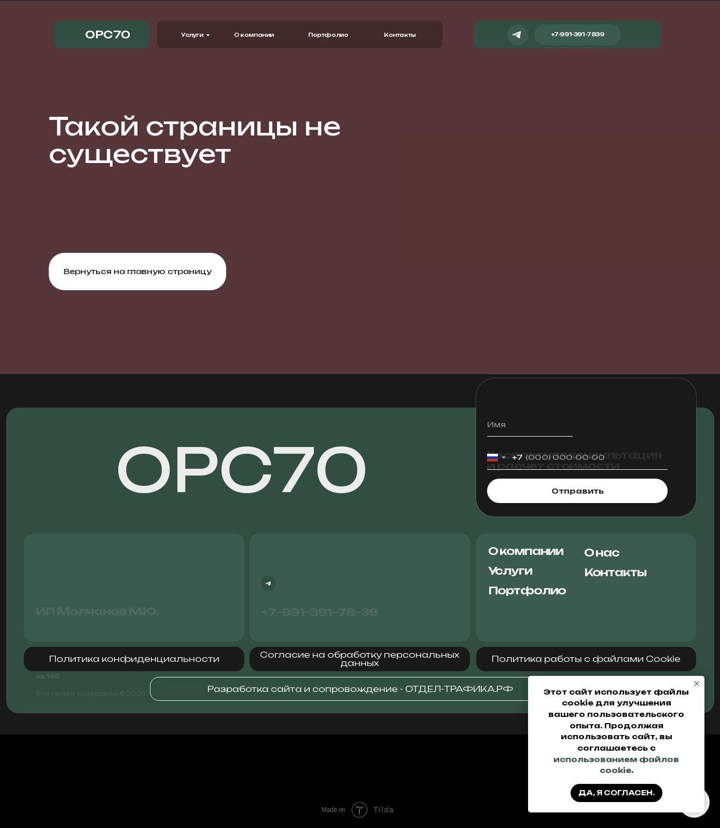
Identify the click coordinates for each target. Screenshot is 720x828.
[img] (638, 34)
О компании (254, 35)
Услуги (192, 35)
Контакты (400, 35)
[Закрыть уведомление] (696, 683)
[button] (134, 659)
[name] (530, 425)
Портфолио (328, 35)
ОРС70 (242, 469)
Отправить (577, 490)
